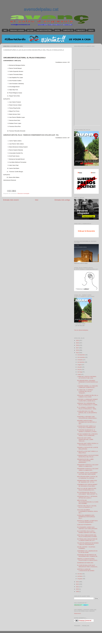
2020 (77, 340)
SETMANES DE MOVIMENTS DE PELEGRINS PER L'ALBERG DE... (87, 555)
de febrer (80, 576)
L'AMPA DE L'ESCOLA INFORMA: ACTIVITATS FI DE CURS (87, 377)
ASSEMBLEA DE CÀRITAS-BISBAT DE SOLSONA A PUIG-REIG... (87, 485)
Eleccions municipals (23, 193)
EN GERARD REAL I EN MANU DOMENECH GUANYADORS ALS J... (87, 382)
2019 (77, 343)
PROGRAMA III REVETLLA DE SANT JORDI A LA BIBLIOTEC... (87, 465)
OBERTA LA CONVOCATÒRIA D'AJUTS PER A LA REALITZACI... (87, 559)
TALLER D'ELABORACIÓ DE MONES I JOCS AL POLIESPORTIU (88, 543)
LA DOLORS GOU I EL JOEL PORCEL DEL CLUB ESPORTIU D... (87, 413)
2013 (77, 584)
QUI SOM (30, 30)
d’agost (80, 364)
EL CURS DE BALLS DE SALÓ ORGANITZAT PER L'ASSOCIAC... (87, 566)
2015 (77, 352)
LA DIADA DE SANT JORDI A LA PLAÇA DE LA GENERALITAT (86, 426)
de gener (80, 578)
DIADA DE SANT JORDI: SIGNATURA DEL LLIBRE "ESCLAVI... (85, 439)
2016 (77, 350)
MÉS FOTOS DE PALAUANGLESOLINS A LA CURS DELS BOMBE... (87, 502)
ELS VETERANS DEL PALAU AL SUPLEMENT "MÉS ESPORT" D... (87, 493)
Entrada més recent (11, 200)
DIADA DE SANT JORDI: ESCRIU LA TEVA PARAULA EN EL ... (87, 444)
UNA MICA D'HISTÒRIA (44, 30)
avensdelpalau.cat (41, 9)
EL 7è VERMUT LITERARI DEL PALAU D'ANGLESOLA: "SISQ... (87, 408)
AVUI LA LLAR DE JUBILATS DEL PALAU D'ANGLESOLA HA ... (86, 489)
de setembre (81, 362)
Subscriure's (77, 613)
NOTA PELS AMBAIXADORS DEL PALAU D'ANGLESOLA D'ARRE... (87, 535)
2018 (77, 345)
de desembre (81, 354)
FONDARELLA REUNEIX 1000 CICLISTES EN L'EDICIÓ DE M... (87, 417)
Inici (36, 200)
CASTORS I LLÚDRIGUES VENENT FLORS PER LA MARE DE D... (87, 400)
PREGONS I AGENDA (17, 30)
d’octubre (80, 359)
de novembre (81, 357)
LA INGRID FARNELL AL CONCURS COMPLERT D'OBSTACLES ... (87, 386)
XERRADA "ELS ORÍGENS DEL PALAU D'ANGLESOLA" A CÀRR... (87, 404)
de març (80, 573)
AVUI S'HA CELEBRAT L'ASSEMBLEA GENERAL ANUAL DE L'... (87, 511)
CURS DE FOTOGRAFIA (84, 524)
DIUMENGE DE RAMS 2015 (85, 562)
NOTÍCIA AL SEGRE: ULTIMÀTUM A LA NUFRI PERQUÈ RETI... (87, 521)
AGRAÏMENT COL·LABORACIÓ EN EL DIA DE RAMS (87, 551)
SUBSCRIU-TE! (68, 30)
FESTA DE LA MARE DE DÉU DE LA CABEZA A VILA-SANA (87, 396)
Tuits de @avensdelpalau (81, 330)
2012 (77, 586)
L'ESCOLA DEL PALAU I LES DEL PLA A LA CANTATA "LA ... (87, 506)
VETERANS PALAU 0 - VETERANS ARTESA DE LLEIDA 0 (87, 497)
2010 (77, 589)
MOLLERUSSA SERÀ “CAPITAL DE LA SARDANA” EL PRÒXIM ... (87, 477)
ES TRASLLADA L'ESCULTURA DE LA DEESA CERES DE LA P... (87, 539)
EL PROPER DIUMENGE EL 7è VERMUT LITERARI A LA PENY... (87, 430)
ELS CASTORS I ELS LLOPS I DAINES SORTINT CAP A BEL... (87, 531)
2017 (77, 347)
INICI (5, 30)
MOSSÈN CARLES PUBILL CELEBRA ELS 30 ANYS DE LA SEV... (87, 422)
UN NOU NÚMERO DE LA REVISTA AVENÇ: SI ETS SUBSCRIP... (87, 434)
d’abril (79, 374)
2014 (77, 581)
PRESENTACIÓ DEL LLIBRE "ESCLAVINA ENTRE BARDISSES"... (85, 461)
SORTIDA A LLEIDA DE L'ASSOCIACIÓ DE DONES (85, 569)
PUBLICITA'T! (80, 30)
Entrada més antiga (62, 200)
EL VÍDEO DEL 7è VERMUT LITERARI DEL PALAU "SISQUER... (85, 391)
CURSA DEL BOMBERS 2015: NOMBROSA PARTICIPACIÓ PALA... (86, 517)
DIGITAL (57, 30)
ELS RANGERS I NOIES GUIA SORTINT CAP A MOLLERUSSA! (87, 527)
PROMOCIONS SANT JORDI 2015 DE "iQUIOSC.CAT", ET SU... (87, 481)
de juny (80, 369)
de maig (80, 372)
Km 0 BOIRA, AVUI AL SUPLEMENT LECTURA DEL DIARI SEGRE (87, 473)
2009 (77, 591)
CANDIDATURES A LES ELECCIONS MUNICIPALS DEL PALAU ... (87, 456)
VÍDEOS (91, 30)
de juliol (80, 367)
